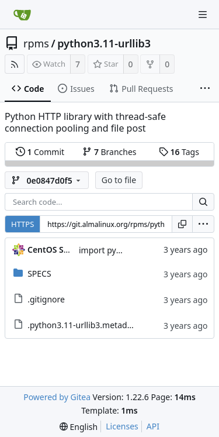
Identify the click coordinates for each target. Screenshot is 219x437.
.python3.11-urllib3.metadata (83, 325)
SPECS (39, 273)
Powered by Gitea (57, 396)
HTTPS (22, 224)
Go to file (119, 179)
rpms (36, 43)
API (153, 426)
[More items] (205, 89)
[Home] (22, 14)
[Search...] (203, 202)
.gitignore (46, 299)
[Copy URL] (182, 224)
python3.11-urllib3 (104, 43)
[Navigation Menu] (202, 14)
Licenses (122, 426)
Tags (179, 151)
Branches (109, 151)
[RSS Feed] (15, 64)
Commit (40, 151)
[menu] (203, 224)
